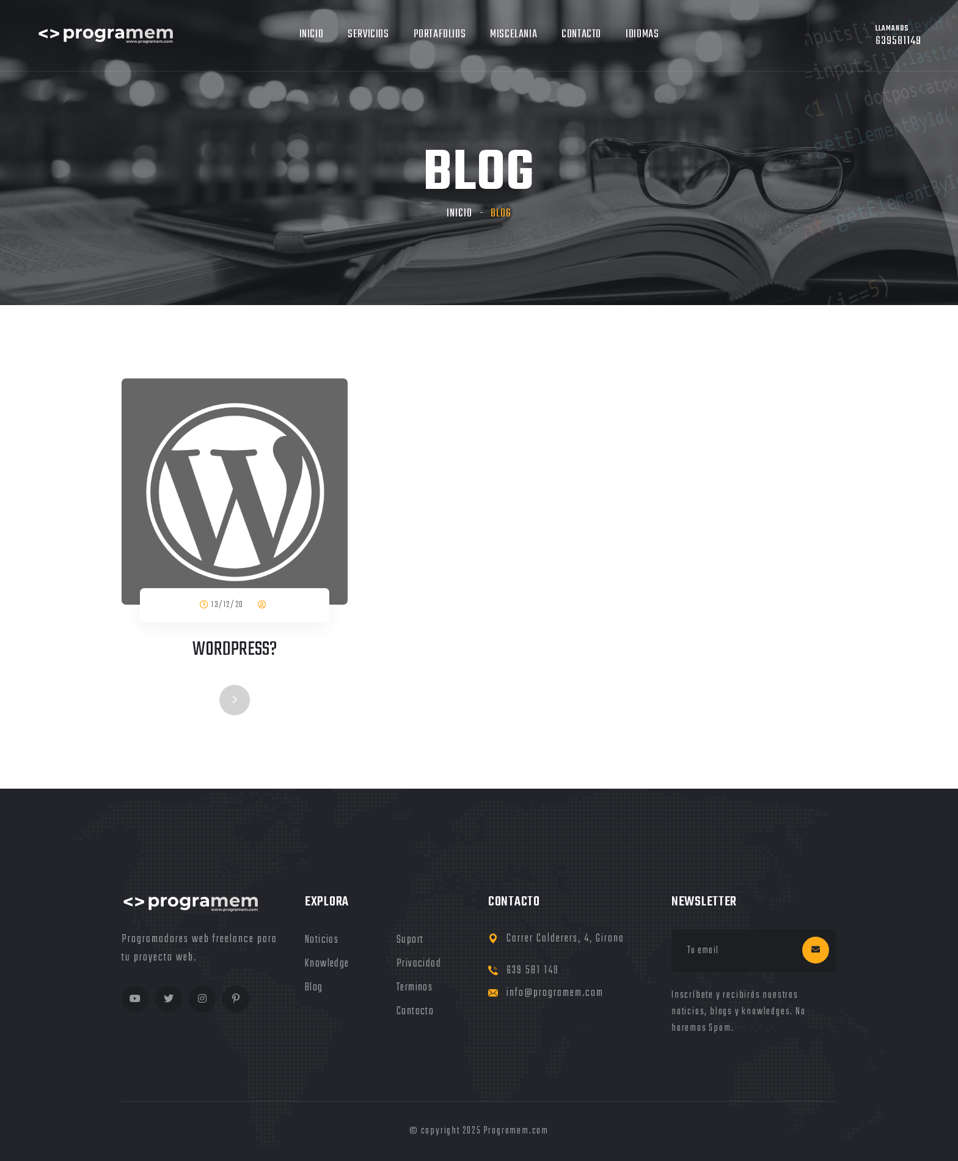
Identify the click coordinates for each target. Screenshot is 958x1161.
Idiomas (642, 34)
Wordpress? (234, 650)
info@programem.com (555, 993)
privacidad (419, 964)
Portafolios (440, 34)
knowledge (327, 964)
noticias (321, 940)
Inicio (311, 34)
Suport (410, 940)
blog (314, 988)
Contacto (581, 34)
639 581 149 (532, 970)
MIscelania (513, 34)
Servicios (368, 34)
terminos (415, 988)
